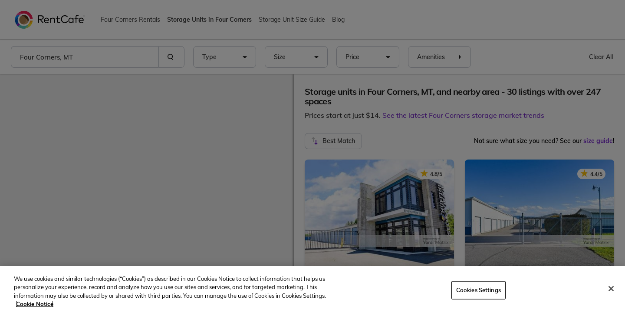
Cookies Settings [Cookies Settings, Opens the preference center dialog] (478, 289)
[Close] (611, 288)
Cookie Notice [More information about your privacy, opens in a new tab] (34, 303)
